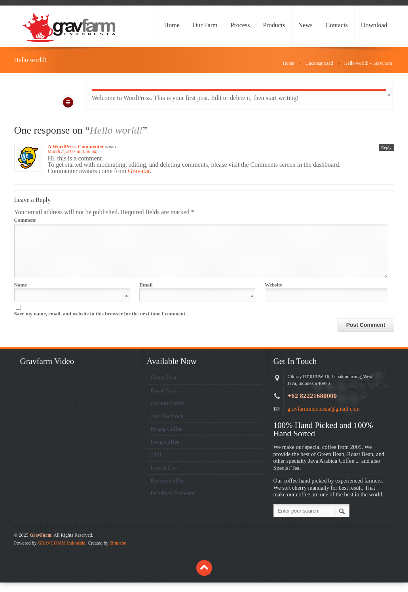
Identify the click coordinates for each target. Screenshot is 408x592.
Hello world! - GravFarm (368, 63)
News (305, 25)
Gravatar (139, 171)
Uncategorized (319, 63)
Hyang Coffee (167, 438)
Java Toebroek (167, 425)
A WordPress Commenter (76, 146)
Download (374, 25)
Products (274, 25)
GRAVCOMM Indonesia (61, 552)
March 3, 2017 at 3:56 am (73, 151)
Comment (200, 219)
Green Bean (164, 387)
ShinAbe (118, 552)
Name (71, 294)
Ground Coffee (168, 412)
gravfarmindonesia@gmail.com (324, 418)
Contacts (337, 25)
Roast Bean (164, 400)
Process (240, 25)
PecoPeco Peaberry (173, 503)
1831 (156, 464)
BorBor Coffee (168, 490)
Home (172, 25)
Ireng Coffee (165, 451)
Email (196, 294)
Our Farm (205, 25)
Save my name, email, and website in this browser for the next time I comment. (100, 323)
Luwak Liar (164, 477)
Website (273, 294)
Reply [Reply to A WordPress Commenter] (386, 147)
